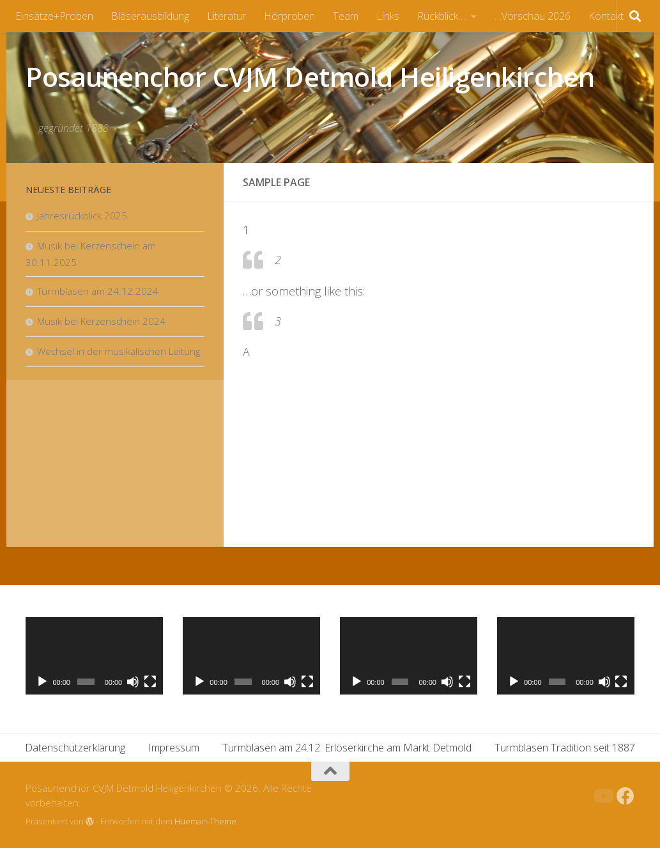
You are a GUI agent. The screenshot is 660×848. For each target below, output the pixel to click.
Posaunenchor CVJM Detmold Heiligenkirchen (310, 76)
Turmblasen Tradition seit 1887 (565, 748)
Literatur (226, 16)
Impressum (173, 748)
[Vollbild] (150, 681)
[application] (94, 656)
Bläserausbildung (150, 16)
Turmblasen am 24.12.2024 (97, 291)
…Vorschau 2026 (533, 16)
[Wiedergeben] (42, 681)
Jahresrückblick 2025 (82, 215)
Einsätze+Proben (54, 16)
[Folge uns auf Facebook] (625, 796)
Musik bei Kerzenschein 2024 (101, 321)
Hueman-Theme (205, 821)
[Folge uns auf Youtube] (602, 796)
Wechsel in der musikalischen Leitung (118, 351)
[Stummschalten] (133, 681)
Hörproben (289, 16)
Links (387, 16)
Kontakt (606, 16)
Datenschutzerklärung (75, 748)
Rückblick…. (442, 16)
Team (345, 16)
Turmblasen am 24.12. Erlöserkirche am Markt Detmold (347, 748)
